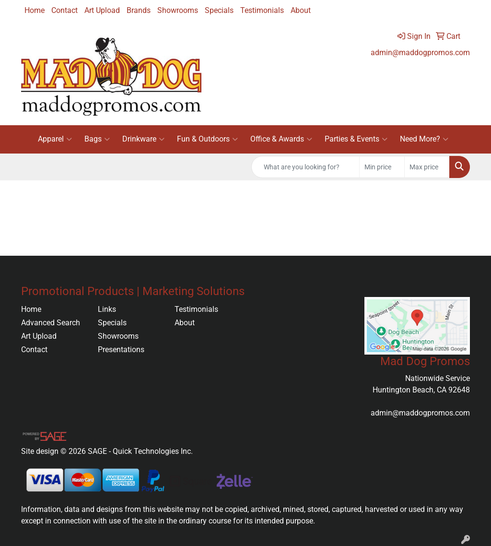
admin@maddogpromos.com (420, 52)
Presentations (121, 349)
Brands (139, 10)
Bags (97, 139)
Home (34, 10)
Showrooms (177, 10)
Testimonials (262, 10)
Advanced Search (50, 322)
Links (107, 309)
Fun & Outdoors (207, 139)
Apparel (55, 139)
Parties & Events (356, 139)
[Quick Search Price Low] (382, 167)
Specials (219, 10)
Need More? (424, 139)
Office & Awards (281, 139)
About (301, 10)
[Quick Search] (305, 167)
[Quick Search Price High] (427, 167)
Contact (64, 10)
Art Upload (102, 10)
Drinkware (143, 139)
